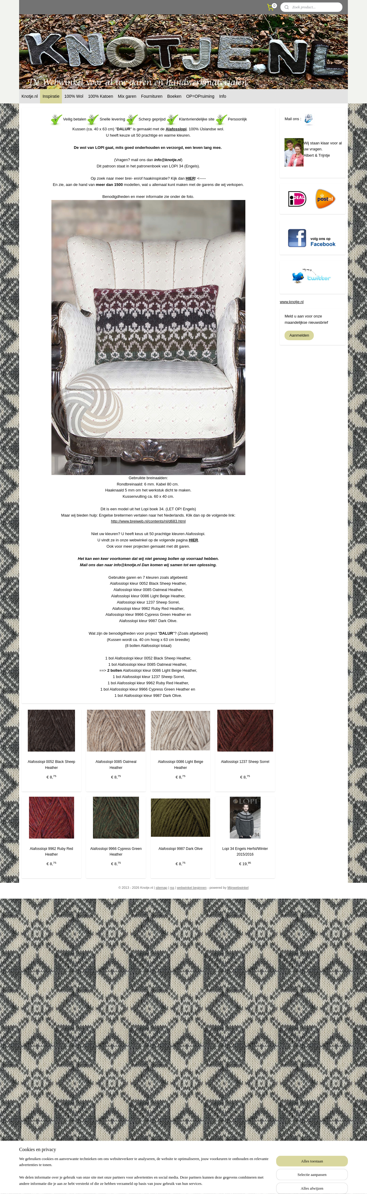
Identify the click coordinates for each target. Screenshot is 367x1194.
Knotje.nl (30, 96)
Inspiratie (50, 96)
